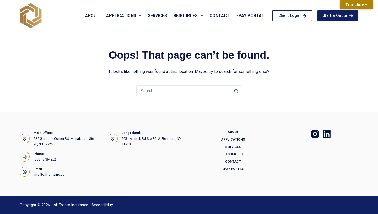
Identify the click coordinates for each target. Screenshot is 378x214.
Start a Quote (338, 15)
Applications (124, 16)
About (92, 15)
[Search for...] (183, 90)
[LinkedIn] (327, 134)
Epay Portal (250, 15)
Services (157, 15)
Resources (189, 16)
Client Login (292, 15)
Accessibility (102, 204)
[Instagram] (315, 134)
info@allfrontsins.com (50, 174)
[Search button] (236, 90)
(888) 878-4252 (45, 159)
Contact (219, 15)
